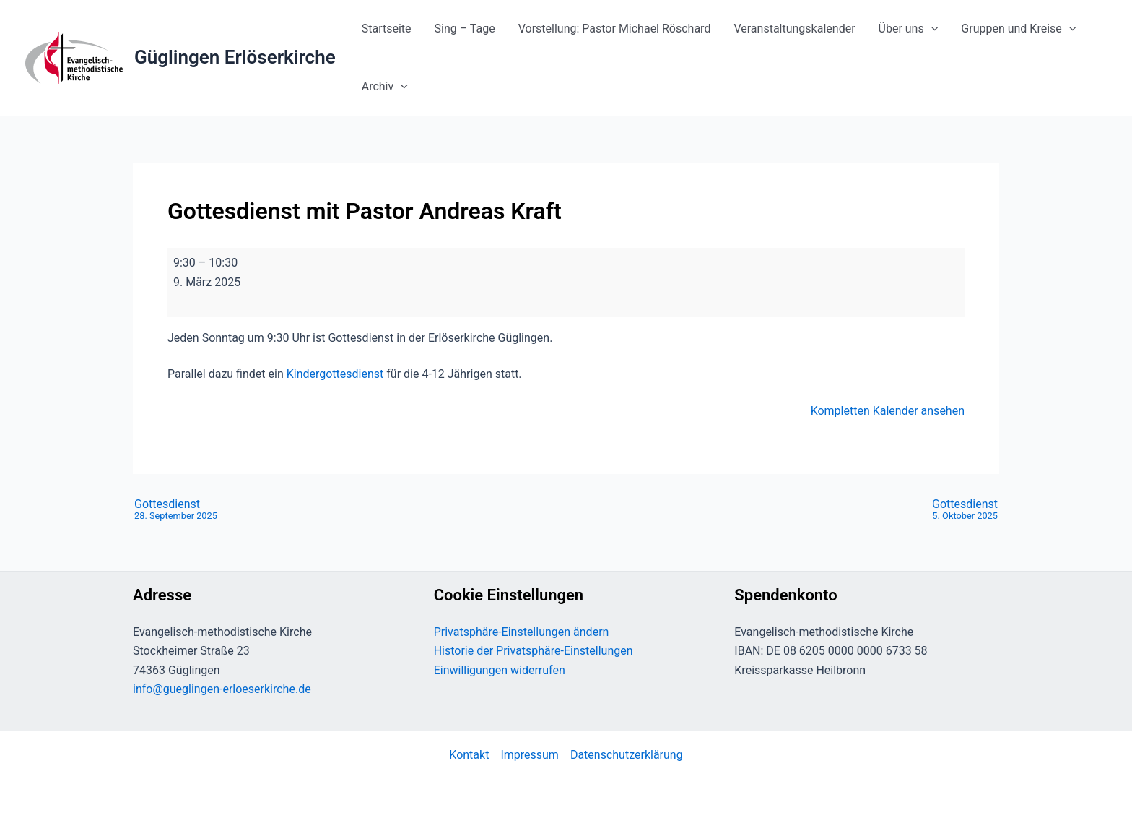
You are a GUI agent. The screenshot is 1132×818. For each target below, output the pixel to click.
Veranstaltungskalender (794, 28)
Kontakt (469, 755)
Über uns (909, 29)
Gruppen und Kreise (1018, 29)
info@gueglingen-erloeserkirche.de (222, 689)
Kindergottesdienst (335, 374)
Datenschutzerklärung (626, 755)
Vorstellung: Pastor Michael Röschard (614, 28)
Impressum (529, 755)
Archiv (385, 87)
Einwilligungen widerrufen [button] (499, 670)
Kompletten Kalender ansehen (888, 411)
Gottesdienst (175, 510)
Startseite (387, 28)
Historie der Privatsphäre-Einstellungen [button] (533, 651)
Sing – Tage (465, 28)
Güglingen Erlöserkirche (235, 57)
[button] (931, 29)
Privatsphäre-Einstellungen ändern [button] (521, 632)
